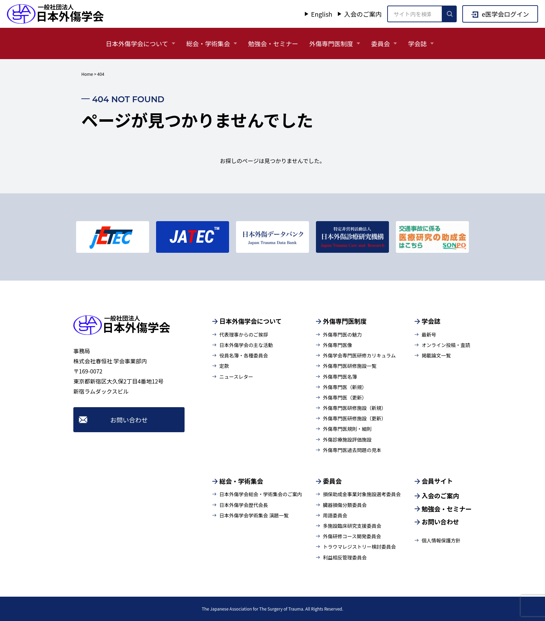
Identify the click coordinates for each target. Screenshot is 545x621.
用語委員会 (335, 515)
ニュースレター (236, 376)
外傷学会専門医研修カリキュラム (359, 355)
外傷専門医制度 (331, 43)
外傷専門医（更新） (345, 397)
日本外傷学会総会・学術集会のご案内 (260, 494)
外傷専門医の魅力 (342, 334)
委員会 (380, 43)
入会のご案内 (363, 13)
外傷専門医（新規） (345, 387)
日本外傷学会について (137, 43)
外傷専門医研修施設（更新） (354, 418)
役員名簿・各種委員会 (243, 355)
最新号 (429, 334)
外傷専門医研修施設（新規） (354, 407)
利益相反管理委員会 (345, 557)
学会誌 (417, 43)
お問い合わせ (129, 419)
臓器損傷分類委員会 (345, 504)
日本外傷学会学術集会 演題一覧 (253, 515)
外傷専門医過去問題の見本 (352, 449)
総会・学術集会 (208, 43)
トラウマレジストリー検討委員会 (359, 546)
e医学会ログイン (505, 13)
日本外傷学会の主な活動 (246, 344)
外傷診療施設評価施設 (347, 439)
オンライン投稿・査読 (446, 344)
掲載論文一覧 (436, 355)
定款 (224, 365)
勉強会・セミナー (273, 43)
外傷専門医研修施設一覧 (349, 365)
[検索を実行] (449, 14)
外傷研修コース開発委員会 (352, 536)
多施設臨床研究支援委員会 (352, 525)
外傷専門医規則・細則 (347, 428)
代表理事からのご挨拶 (243, 334)
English (321, 13)
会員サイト (437, 480)
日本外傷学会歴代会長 (243, 504)
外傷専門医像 (337, 344)
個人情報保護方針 (441, 540)
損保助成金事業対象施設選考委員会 (362, 494)
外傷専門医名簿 (340, 376)
